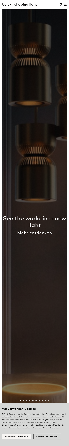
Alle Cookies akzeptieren (16, 436)
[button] (20, 400)
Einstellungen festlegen (47, 436)
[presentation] (7, 226)
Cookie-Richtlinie (50, 428)
